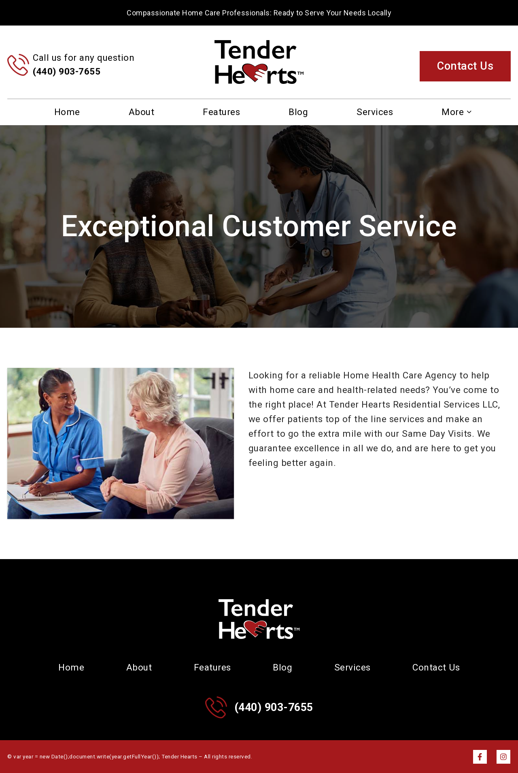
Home (67, 112)
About (142, 112)
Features (221, 112)
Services (375, 112)
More (453, 112)
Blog (298, 112)
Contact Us (465, 66)
